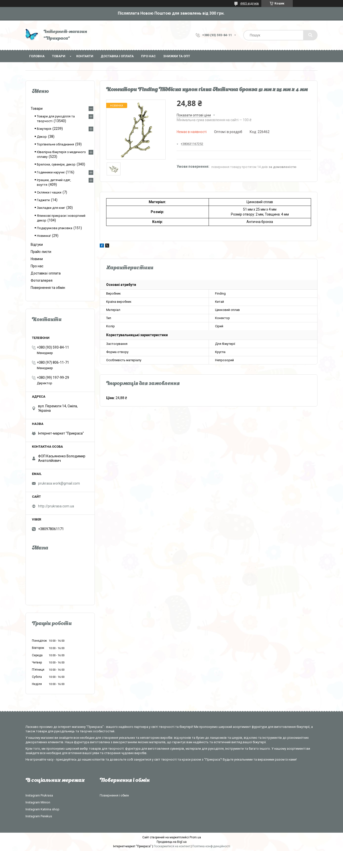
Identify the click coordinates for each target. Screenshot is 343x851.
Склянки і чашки (49, 192)
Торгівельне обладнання (55, 144)
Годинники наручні (51, 172)
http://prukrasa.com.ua (56, 506)
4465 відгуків (249, 3)
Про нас (148, 56)
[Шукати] (310, 35)
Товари (58, 56)
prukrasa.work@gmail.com (59, 483)
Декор (42, 136)
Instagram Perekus (38, 816)
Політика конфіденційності (211, 846)
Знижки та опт (176, 56)
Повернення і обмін (114, 795)
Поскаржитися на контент (172, 846)
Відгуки (37, 245)
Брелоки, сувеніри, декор (56, 164)
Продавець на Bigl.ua (172, 842)
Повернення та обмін (48, 288)
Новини (37, 259)
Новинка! (44, 236)
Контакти (84, 56)
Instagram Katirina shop (42, 809)
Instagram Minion (37, 802)
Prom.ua (195, 837)
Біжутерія (44, 129)
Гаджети (43, 200)
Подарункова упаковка (54, 228)
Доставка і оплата (117, 56)
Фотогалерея (41, 280)
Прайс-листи (41, 252)
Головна (37, 56)
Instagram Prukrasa (39, 795)
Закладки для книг (51, 208)
